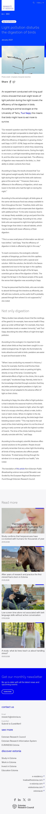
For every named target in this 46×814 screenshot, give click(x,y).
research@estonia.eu (11, 717)
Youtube (29, 800)
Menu (39, 3)
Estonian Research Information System (19, 741)
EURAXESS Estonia (10, 745)
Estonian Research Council (14, 737)
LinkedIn (19, 800)
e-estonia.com (36, 784)
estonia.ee (38, 791)
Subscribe (8, 691)
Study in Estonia (9, 758)
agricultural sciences (9, 21)
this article (20, 469)
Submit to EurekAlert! (11, 724)
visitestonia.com (35, 787)
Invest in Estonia (9, 766)
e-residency (37, 776)
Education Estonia (10, 770)
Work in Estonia (9, 762)
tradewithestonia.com (33, 780)
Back (6, 14)
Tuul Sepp (26, 113)
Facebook (15, 799)
